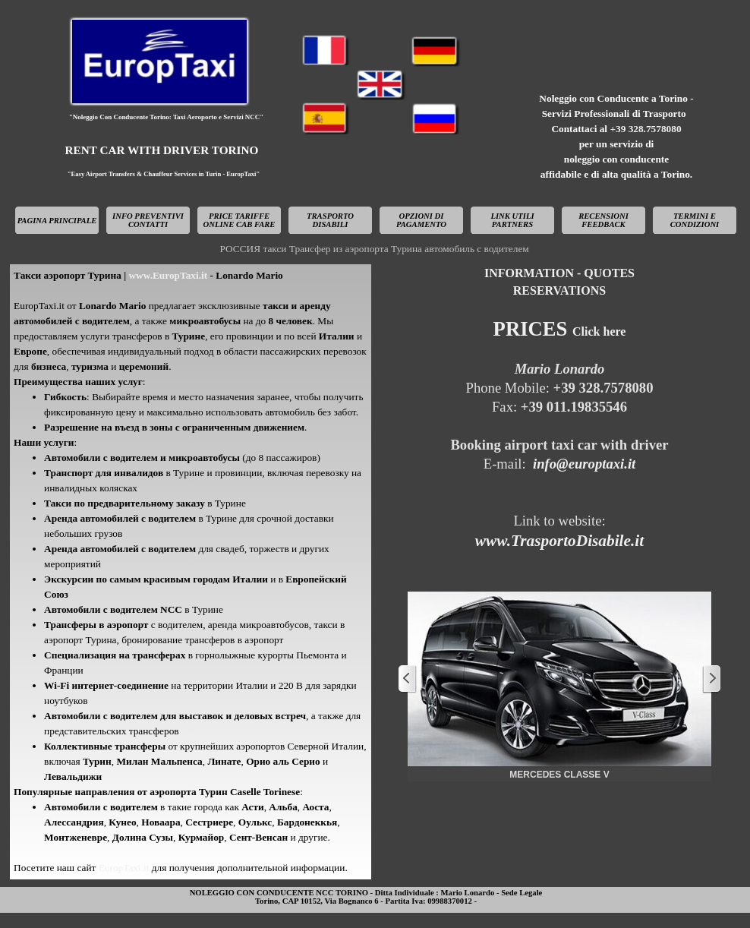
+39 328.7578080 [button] (645, 128)
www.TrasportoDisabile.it (559, 541)
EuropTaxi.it (125, 867)
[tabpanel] (616, 136)
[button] (559, 679)
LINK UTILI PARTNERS (512, 220)
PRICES (559, 328)
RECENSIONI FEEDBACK (603, 220)
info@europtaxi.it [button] (584, 464)
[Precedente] (408, 679)
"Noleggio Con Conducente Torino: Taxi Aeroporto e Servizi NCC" (166, 117)
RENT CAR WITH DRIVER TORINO (162, 150)
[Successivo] (711, 679)
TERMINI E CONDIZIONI (695, 220)
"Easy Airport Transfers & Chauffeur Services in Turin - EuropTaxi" (164, 174)
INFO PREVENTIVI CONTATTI (148, 220)
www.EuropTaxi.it (166, 275)
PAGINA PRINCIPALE (57, 220)
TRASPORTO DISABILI (330, 220)
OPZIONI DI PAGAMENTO (421, 220)
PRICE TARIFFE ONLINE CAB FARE (239, 220)
